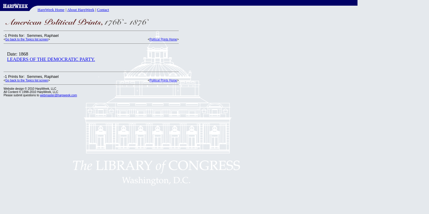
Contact (103, 9)
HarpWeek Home (51, 9)
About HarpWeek (80, 9)
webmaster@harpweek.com (58, 95)
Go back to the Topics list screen (26, 39)
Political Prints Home (163, 39)
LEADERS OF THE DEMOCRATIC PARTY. (51, 59)
